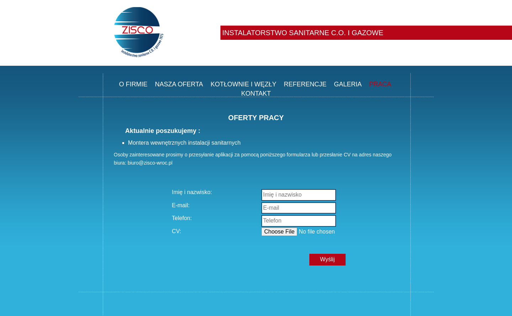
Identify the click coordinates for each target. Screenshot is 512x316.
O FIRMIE (133, 84)
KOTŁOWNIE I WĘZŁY (243, 84)
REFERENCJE (305, 84)
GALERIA (348, 84)
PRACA (380, 84)
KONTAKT (256, 93)
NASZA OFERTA (179, 84)
